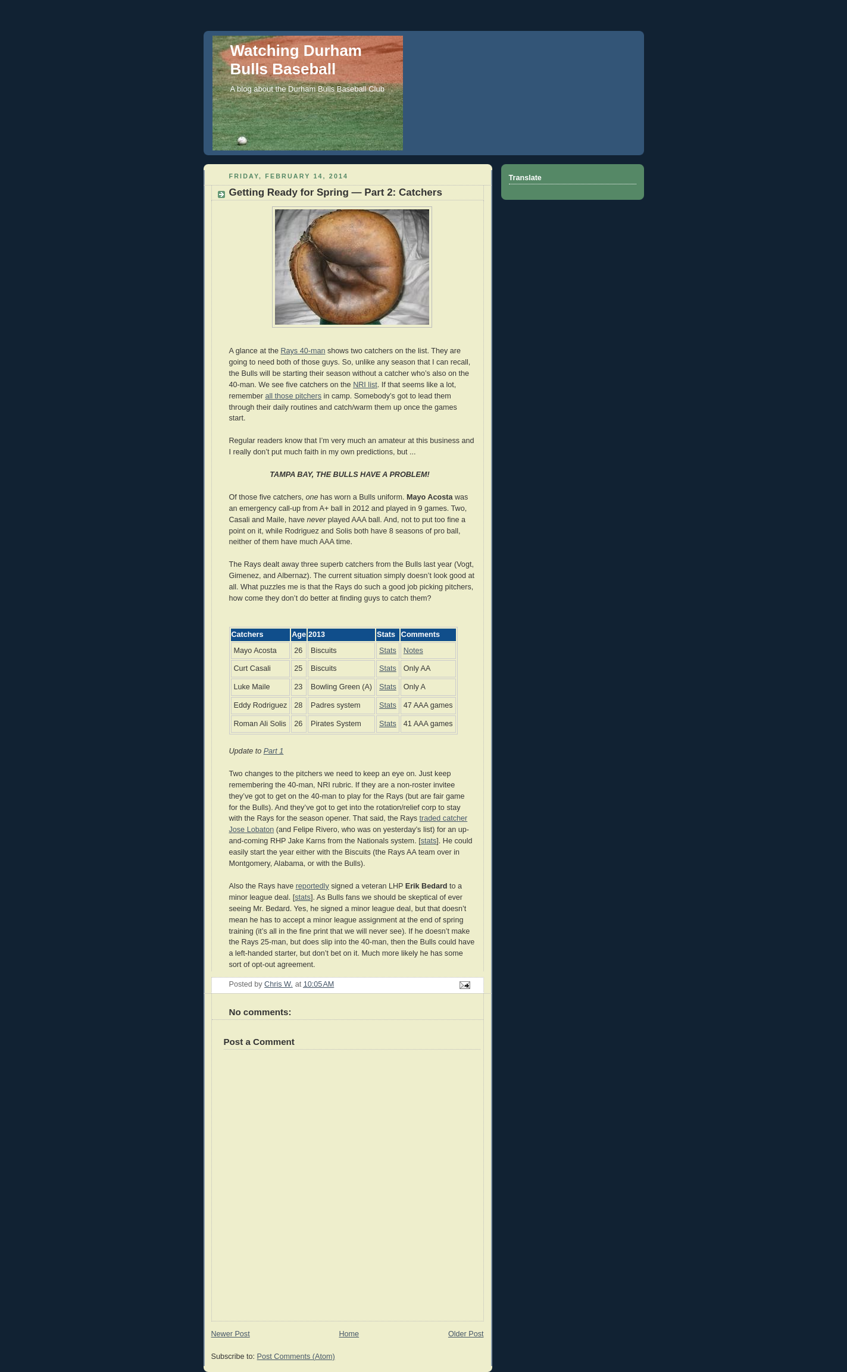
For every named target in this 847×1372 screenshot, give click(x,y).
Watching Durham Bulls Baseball (296, 60)
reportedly (312, 886)
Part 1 (274, 751)
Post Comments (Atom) (296, 1356)
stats (429, 841)
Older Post (466, 1334)
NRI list (365, 385)
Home (349, 1334)
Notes (413, 650)
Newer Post (230, 1334)
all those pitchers (293, 396)
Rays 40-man (302, 351)
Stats (387, 650)
